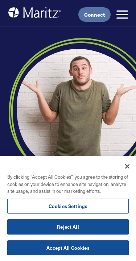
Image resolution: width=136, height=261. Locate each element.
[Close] (127, 167)
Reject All (68, 227)
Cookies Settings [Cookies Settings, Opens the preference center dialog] (68, 206)
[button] (122, 14)
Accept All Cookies (67, 248)
